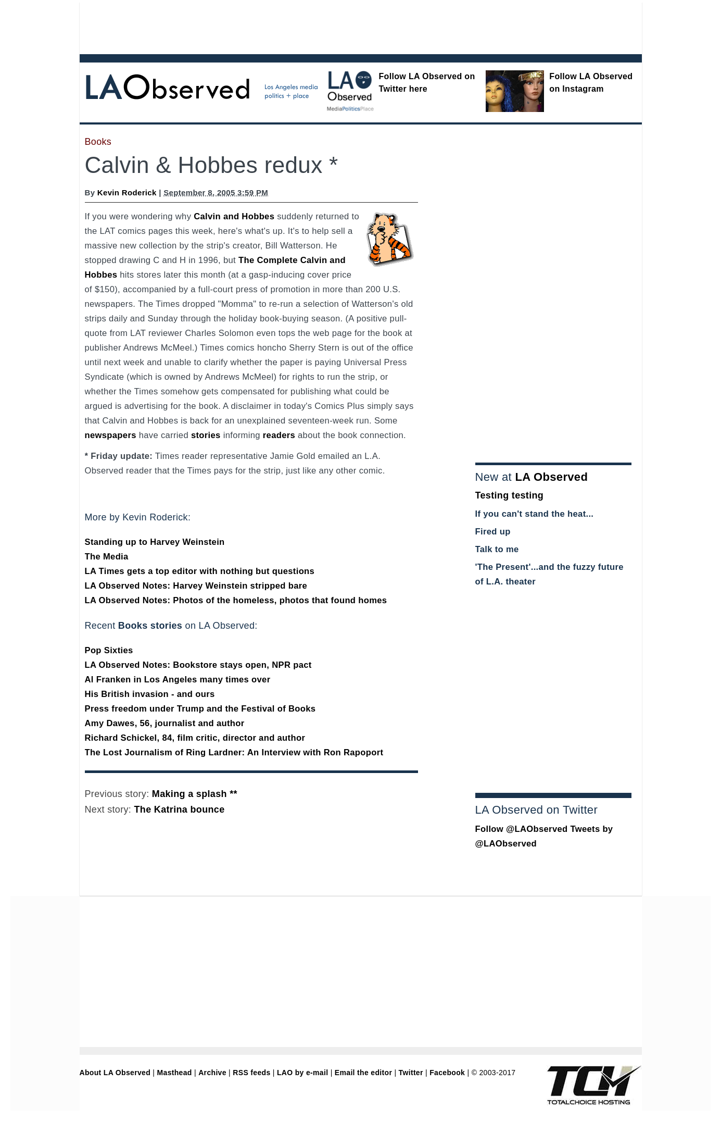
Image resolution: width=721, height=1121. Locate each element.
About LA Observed (115, 1072)
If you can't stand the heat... (534, 514)
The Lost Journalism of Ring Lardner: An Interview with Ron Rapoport (234, 752)
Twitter (411, 1072)
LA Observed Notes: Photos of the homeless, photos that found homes (236, 600)
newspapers (110, 435)
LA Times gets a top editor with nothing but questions (200, 571)
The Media (107, 557)
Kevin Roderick (127, 192)
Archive (212, 1072)
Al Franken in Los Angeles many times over (178, 679)
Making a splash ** (194, 794)
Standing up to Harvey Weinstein (155, 542)
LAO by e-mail (302, 1072)
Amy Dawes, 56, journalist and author (165, 723)
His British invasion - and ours (150, 694)
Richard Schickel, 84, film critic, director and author (195, 738)
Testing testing (509, 495)
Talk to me (497, 549)
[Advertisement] (332, 26)
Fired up (493, 532)
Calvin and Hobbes (234, 216)
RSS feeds (251, 1072)
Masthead (174, 1072)
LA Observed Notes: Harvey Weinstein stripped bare (196, 586)
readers (279, 435)
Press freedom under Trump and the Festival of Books (200, 709)
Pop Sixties (109, 650)
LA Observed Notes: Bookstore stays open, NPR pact (198, 665)
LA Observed (551, 476)
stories (206, 435)
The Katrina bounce (179, 809)
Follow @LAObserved (521, 829)
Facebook (447, 1072)
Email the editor (363, 1072)
